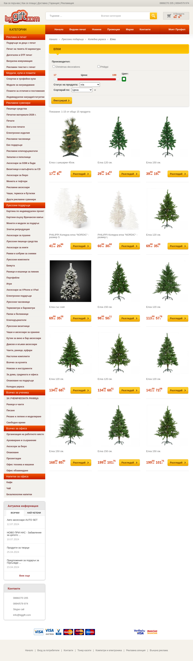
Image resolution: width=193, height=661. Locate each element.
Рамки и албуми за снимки (21, 253)
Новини (96, 29)
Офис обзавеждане (17, 470)
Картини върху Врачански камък (24, 217)
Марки (130, 29)
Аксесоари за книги (17, 247)
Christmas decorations (66, 66)
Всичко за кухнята (16, 362)
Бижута (10, 265)
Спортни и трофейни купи (21, 79)
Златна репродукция (18, 229)
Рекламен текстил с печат (20, 67)
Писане (10, 410)
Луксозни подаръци (73, 39)
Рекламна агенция (135, 650)
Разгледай (79, 173)
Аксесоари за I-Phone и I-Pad (22, 290)
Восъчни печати (15, 127)
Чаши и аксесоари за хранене (22, 332)
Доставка (42, 3)
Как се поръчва (12, 3)
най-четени (34, 513)
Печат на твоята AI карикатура (23, 49)
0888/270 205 (166, 3)
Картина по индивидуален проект (25, 211)
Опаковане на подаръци (20, 380)
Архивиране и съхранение (21, 440)
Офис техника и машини (20, 464)
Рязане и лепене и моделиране (23, 416)
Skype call (18, 609)
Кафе (9, 482)
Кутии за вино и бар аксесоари (23, 338)
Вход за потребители (48, 650)
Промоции (113, 29)
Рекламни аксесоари (18, 187)
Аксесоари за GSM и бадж (20, 163)
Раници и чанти (15, 404)
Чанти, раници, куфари (19, 350)
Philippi (102, 66)
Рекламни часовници (18, 139)
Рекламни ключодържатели (22, 151)
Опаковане (12, 452)
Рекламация (67, 3)
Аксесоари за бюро (17, 175)
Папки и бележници (17, 314)
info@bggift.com (22, 615)
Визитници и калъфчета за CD (23, 169)
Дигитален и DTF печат (19, 55)
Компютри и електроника (109, 650)
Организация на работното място (25, 434)
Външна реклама (159, 650)
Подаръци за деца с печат (21, 43)
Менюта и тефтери (16, 181)
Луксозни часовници (18, 302)
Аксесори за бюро (16, 446)
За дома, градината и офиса (22, 374)
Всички (15, 513)
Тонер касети (84, 650)
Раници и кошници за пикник (22, 271)
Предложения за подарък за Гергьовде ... (23, 561)
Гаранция (54, 3)
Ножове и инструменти (19, 368)
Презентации (13, 458)
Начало (58, 29)
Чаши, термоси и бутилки (20, 193)
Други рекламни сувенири (21, 199)
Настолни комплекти (18, 356)
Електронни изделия (18, 133)
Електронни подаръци (18, 296)
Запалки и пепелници (18, 157)
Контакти (145, 29)
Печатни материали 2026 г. (21, 114)
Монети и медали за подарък (22, 223)
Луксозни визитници (17, 326)
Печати (10, 120)
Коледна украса (15, 386)
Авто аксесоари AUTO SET (22, 519)
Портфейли (12, 277)
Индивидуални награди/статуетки (25, 97)
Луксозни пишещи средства (22, 241)
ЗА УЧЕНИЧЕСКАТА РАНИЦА (22, 398)
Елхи (113, 39)
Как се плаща (29, 3)
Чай (8, 488)
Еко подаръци (14, 145)
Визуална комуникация (19, 61)
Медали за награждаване (20, 85)
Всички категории (111, 15)
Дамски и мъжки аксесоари (21, 344)
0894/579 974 (182, 3)
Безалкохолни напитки (19, 494)
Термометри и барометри (20, 308)
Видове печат (77, 29)
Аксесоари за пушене (18, 235)
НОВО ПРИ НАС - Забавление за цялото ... (24, 533)
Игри (9, 283)
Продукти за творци (18, 547)
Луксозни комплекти (17, 259)
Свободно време (15, 422)
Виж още (24, 575)
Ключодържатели (16, 320)
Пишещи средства (16, 108)
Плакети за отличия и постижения (25, 91)
